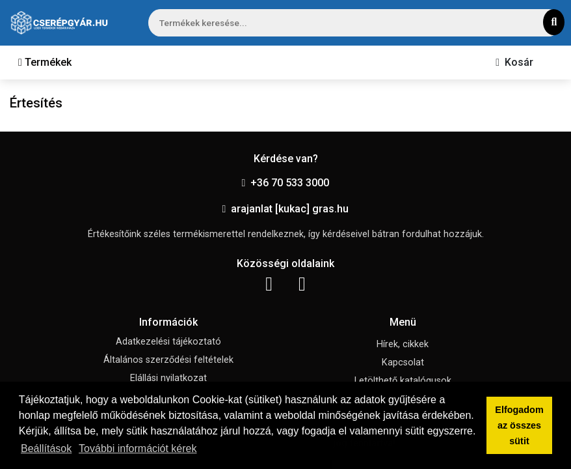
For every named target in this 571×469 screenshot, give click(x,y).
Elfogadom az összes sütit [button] (519, 425)
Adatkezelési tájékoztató (168, 341)
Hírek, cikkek (403, 344)
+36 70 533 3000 (286, 183)
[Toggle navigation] (45, 62)
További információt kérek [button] (137, 448)
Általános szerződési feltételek (168, 359)
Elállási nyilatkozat (168, 378)
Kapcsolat (403, 362)
